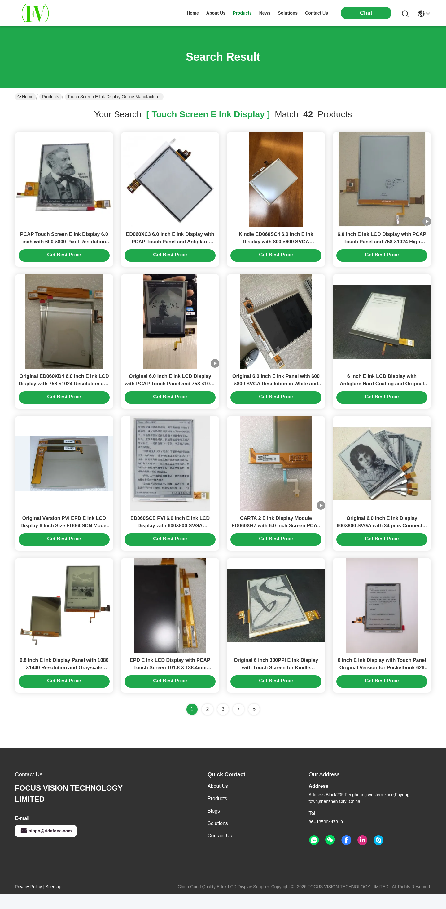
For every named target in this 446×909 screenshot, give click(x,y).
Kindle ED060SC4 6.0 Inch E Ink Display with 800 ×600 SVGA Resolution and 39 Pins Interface (276, 245)
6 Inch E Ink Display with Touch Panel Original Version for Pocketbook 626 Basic (382, 682)
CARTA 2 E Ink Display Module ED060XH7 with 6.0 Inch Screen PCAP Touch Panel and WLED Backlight (275, 537)
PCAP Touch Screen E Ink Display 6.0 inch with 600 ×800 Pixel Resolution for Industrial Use (64, 245)
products (242, 13)
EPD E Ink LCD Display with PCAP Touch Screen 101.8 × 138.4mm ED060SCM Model (170, 682)
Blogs (214, 825)
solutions (288, 13)
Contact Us (220, 850)
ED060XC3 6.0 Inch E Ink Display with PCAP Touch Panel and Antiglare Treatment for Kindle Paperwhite (170, 245)
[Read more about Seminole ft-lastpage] (254, 724)
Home (193, 13)
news (265, 13)
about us (215, 13)
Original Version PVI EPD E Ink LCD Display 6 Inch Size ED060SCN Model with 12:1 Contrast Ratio (64, 537)
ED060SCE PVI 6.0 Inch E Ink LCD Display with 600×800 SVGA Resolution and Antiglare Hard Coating (170, 537)
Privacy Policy (28, 901)
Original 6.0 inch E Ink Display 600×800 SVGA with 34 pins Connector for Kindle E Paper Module (382, 537)
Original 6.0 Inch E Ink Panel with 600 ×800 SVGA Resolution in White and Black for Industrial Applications (276, 391)
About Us (218, 801)
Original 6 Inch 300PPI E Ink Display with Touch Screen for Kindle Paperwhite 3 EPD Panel (276, 682)
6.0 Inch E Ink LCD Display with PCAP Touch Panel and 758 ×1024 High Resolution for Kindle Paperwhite (382, 245)
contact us (316, 13)
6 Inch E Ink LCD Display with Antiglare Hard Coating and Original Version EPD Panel (382, 391)
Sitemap (53, 901)
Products (50, 96)
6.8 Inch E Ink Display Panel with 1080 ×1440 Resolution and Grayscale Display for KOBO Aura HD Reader (64, 682)
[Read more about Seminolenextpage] (238, 724)
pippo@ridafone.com (46, 845)
